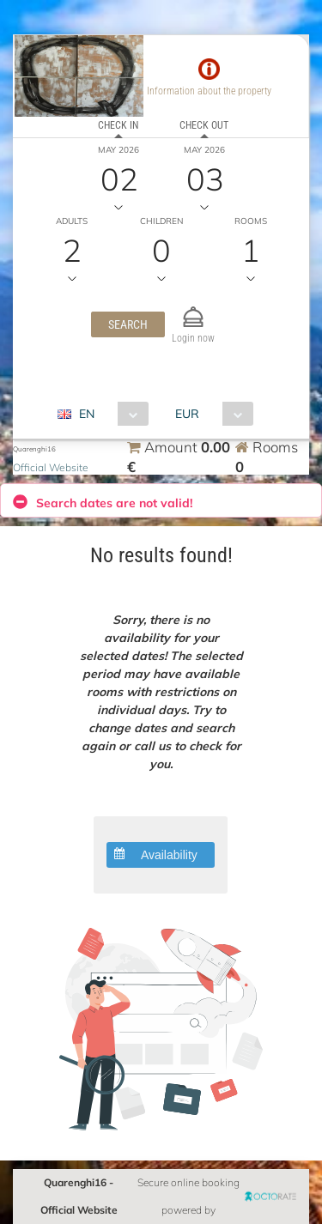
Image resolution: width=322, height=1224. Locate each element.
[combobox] (109, 414)
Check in (118, 125)
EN (86, 413)
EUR (187, 413)
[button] (128, 324)
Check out (203, 125)
